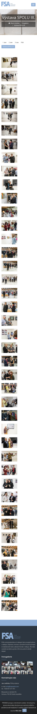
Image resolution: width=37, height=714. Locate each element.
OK (24, 710)
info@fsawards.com (12, 686)
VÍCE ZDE (18, 711)
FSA (22, 42)
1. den (4, 42)
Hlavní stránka (15, 23)
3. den (17, 42)
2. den (11, 42)
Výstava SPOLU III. (8, 46)
